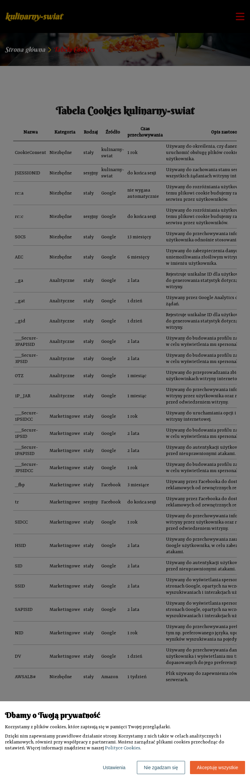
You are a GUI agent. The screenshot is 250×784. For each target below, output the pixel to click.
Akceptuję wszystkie (217, 767)
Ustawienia (114, 767)
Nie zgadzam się (161, 767)
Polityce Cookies (122, 748)
